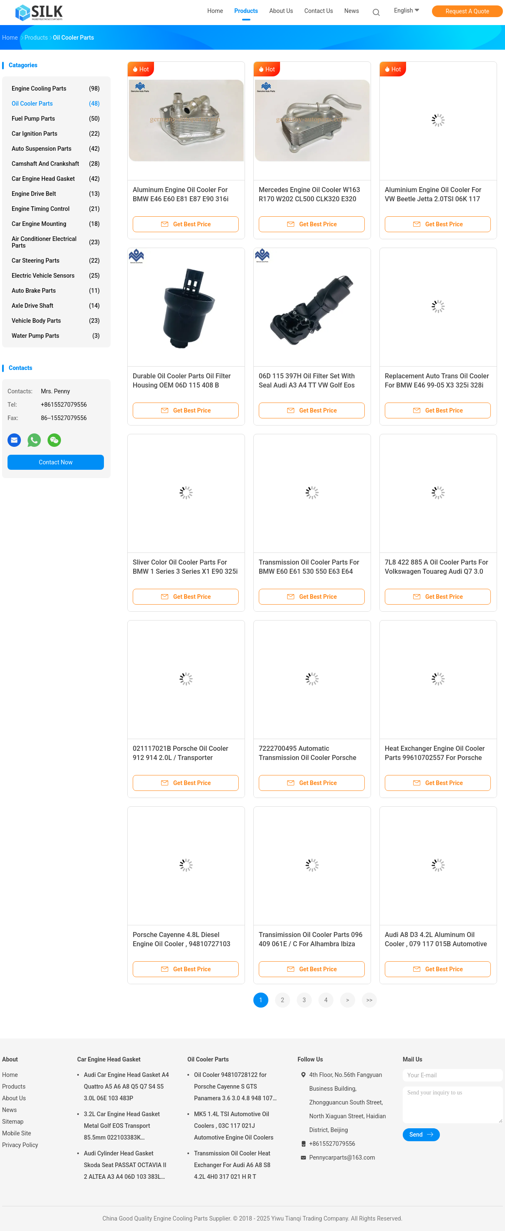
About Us (14, 1098)
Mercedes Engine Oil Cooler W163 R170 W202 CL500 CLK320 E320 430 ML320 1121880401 (309, 199)
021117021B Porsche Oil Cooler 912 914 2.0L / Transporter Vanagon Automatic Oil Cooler (180, 758)
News (9, 1110)
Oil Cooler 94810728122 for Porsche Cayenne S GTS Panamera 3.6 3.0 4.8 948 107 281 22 (233, 1087)
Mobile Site (16, 1133)
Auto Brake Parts (56, 290)
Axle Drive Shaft (56, 305)
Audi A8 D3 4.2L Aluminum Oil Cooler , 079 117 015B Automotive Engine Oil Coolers (436, 944)
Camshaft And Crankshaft (56, 164)
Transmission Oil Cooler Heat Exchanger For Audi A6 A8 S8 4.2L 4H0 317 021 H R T (232, 1165)
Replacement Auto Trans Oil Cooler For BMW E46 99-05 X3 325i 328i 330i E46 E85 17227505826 (437, 385)
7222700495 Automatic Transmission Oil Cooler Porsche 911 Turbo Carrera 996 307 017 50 (310, 758)
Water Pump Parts (56, 336)
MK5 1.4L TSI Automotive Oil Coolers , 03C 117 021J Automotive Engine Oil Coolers (233, 1126)
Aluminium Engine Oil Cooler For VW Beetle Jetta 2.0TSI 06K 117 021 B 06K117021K (433, 199)
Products (13, 1086)
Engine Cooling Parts (56, 88)
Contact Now (56, 462)
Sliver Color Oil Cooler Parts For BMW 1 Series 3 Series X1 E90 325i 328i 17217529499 (185, 571)
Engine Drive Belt (56, 194)
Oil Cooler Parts (56, 103)
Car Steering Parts (56, 260)
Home (10, 1074)
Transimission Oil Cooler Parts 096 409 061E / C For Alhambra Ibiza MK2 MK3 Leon (311, 944)
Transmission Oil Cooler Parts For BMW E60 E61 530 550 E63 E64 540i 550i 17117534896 (309, 571)
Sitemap (12, 1121)
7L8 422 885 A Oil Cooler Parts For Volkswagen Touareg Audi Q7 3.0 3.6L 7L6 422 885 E (436, 571)
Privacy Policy (20, 1145)
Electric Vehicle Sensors (56, 275)
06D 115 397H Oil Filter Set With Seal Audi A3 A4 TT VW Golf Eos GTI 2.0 (307, 385)
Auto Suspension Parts (56, 148)
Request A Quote (467, 11)
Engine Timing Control (56, 209)
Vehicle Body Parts (56, 321)
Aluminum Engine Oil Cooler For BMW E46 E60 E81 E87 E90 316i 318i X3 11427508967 (181, 199)
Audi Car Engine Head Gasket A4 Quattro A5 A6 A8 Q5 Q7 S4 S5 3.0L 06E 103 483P (126, 1086)
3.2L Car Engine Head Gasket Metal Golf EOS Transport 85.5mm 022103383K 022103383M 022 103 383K (122, 1127)
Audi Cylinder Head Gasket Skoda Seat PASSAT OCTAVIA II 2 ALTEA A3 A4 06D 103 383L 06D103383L (125, 1166)
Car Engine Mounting (56, 224)
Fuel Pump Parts (56, 118)
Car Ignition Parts (56, 133)
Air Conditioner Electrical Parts (56, 242)
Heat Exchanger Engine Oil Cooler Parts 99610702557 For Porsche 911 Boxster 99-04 (435, 758)
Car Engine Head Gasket (56, 179)
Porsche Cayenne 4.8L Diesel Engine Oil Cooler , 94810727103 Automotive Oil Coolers (181, 944)
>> (369, 1000)
